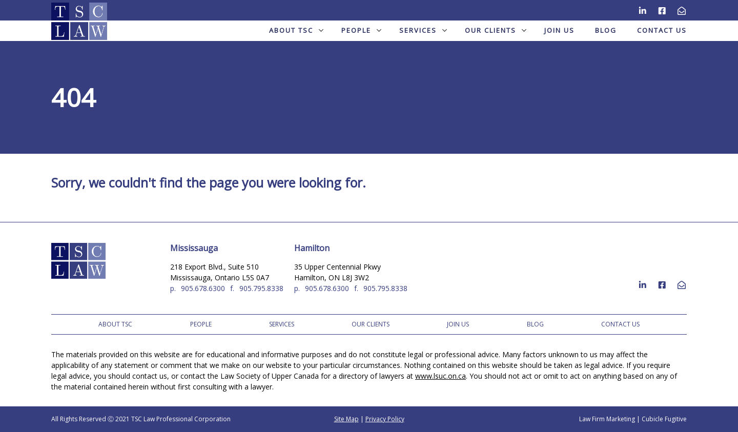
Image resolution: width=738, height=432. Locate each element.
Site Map (346, 419)
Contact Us (662, 30)
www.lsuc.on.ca (440, 376)
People (361, 30)
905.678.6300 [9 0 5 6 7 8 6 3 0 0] (203, 288)
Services (423, 30)
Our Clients (495, 30)
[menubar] (369, 30)
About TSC (296, 30)
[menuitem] (295, 30)
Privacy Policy (384, 419)
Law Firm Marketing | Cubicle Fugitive (633, 419)
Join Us (559, 30)
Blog (606, 30)
